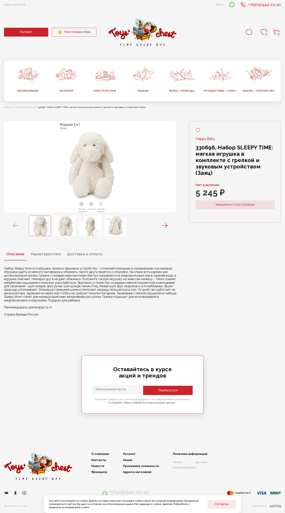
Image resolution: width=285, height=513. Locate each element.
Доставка (201, 462)
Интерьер (66, 90)
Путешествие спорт (220, 90)
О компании (100, 454)
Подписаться (177, 390)
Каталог (26, 32)
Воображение (28, 90)
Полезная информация (190, 454)
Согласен (222, 504)
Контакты (98, 460)
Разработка (266, 504)
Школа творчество (259, 90)
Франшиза (99, 472)
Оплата (177, 462)
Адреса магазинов (15, 4)
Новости (97, 466)
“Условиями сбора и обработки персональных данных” (142, 402)
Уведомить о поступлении (235, 204)
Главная (8, 107)
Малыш (143, 90)
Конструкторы (105, 90)
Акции (127, 460)
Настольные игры (74, 32)
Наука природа (181, 90)
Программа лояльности (141, 466)
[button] (16, 226)
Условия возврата (184, 467)
